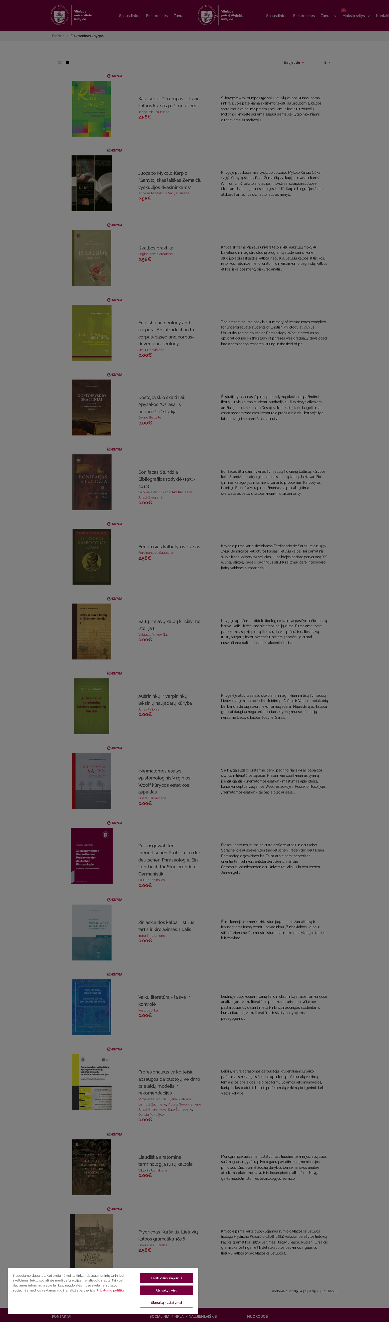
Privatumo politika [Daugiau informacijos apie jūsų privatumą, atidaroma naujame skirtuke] (110, 1290)
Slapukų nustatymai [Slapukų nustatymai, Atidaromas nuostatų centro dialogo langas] (166, 1302)
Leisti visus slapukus (166, 1278)
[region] (103, 1291)
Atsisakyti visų (166, 1290)
